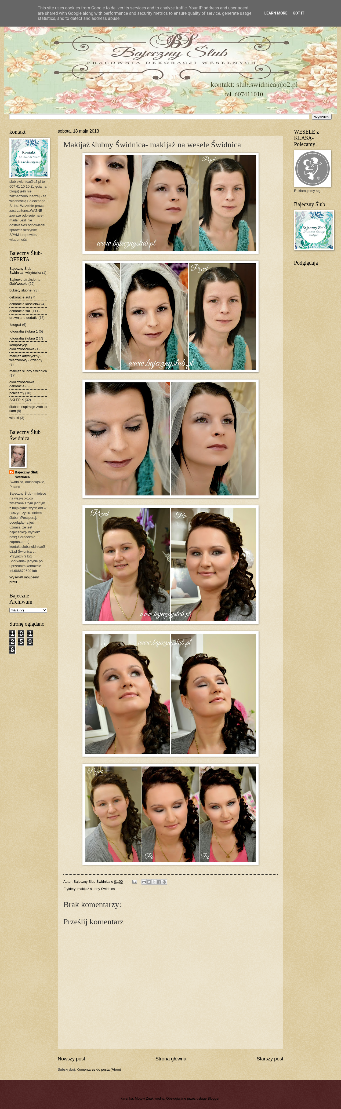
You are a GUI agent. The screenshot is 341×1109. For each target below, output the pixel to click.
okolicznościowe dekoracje (21, 384)
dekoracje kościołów (24, 304)
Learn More (275, 13)
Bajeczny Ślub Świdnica (26, 474)
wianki (14, 418)
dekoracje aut (19, 297)
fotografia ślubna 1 (23, 331)
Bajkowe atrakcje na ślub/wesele (24, 282)
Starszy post (270, 1058)
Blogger (213, 1098)
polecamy (16, 393)
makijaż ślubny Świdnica (96, 889)
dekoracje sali (20, 311)
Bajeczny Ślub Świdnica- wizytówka (25, 271)
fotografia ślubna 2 (23, 338)
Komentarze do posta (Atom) (99, 1069)
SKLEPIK (16, 400)
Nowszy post (71, 1058)
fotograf (15, 325)
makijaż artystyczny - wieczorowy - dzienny (25, 358)
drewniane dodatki (23, 318)
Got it (298, 13)
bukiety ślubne (20, 290)
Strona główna (170, 1058)
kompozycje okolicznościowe (21, 347)
